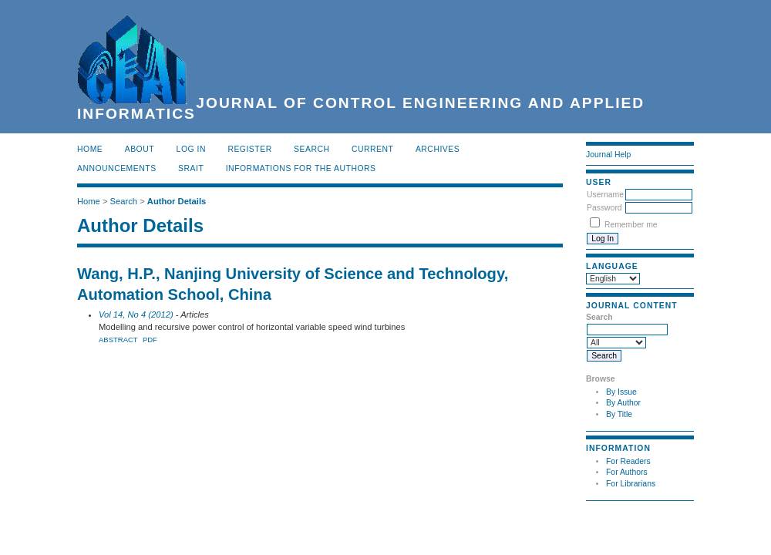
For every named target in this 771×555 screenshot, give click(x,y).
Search (311, 149)
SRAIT (191, 168)
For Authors (627, 472)
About (139, 149)
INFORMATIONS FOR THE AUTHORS (301, 168)
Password (604, 208)
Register (249, 149)
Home (90, 149)
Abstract (118, 339)
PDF (150, 339)
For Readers (628, 461)
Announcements (117, 168)
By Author (623, 403)
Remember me (631, 224)
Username (605, 194)
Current (372, 149)
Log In (191, 149)
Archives (438, 149)
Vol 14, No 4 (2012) (136, 314)
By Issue (621, 392)
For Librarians (630, 483)
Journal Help (608, 154)
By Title (619, 414)
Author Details (176, 201)
